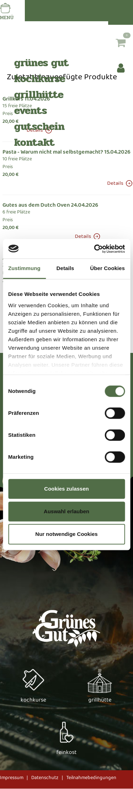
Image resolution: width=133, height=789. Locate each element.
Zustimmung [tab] (24, 268)
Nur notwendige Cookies (66, 534)
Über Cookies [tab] (107, 268)
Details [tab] (65, 268)
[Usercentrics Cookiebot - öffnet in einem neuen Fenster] (95, 248)
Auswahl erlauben (66, 511)
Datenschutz (45, 778)
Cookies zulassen (66, 489)
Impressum (11, 778)
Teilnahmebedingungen (91, 778)
